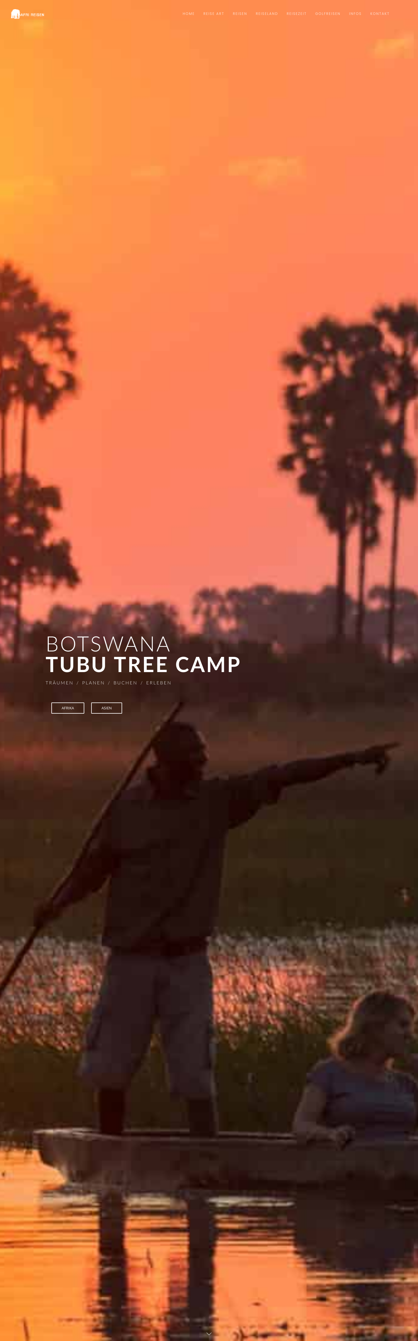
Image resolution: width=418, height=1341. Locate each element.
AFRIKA (68, 708)
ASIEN (109, 708)
